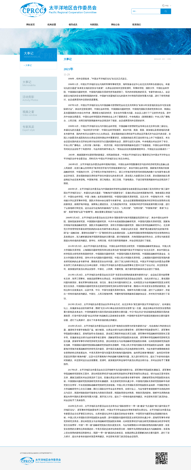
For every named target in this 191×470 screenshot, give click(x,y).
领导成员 (73, 24)
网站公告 (115, 24)
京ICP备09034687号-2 (45, 453)
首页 (163, 59)
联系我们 (136, 24)
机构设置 (51, 24)
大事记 (28, 65)
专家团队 (94, 24)
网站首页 (30, 24)
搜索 (165, 11)
